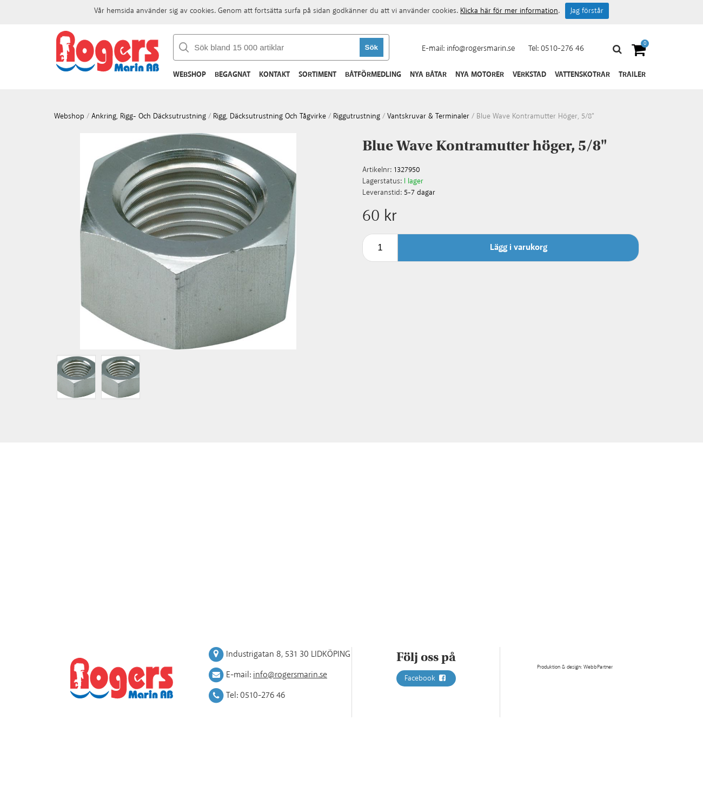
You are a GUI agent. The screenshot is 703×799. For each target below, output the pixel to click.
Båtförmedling (373, 74)
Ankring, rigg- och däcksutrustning (148, 116)
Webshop (189, 74)
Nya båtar (428, 74)
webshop (69, 116)
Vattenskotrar (582, 74)
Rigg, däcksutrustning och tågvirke (269, 116)
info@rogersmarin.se (481, 48)
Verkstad (529, 74)
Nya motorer (479, 74)
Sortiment (317, 74)
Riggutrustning (356, 116)
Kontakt (274, 74)
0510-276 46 (562, 48)
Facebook (426, 678)
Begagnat (232, 74)
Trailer (632, 74)
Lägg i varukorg (518, 247)
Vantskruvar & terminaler (428, 116)
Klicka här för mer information (509, 10)
